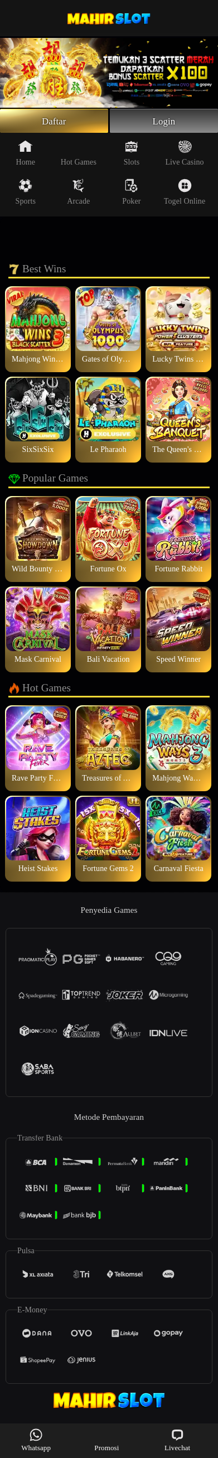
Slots (132, 154)
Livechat (177, 1440)
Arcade (78, 193)
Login (164, 121)
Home (25, 154)
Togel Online (184, 193)
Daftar (54, 121)
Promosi (106, 1440)
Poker (131, 193)
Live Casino (184, 154)
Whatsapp (36, 1440)
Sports (26, 193)
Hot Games (78, 154)
